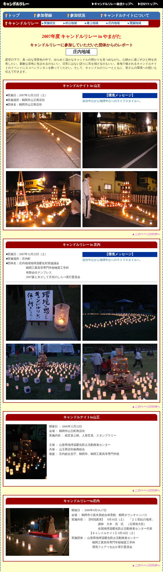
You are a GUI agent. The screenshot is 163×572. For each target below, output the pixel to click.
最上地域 (92, 23)
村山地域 (71, 23)
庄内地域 (114, 23)
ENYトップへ (148, 4)
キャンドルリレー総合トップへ (112, 4)
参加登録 (44, 15)
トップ (14, 15)
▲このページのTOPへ (146, 234)
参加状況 (77, 15)
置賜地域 (135, 23)
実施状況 (49, 23)
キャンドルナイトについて (126, 15)
